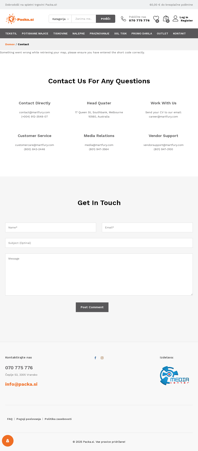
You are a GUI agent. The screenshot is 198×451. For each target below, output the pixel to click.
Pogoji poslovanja (28, 418)
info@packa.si (21, 384)
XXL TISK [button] (120, 33)
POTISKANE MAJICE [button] (35, 33)
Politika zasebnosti (58, 418)
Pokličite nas (137, 16)
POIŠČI (105, 18)
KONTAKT (179, 33)
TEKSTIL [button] (11, 33)
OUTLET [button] (162, 33)
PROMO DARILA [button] (141, 33)
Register (187, 20)
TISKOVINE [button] (60, 33)
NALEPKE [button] (79, 33)
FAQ (10, 418)
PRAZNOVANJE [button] (99, 33)
